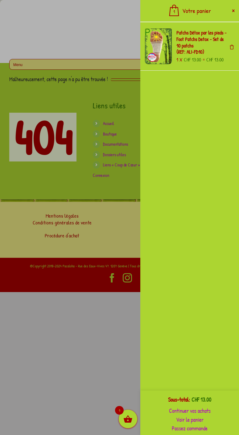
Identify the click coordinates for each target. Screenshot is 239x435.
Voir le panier (190, 419)
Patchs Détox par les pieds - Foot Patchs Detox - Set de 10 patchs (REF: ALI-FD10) (201, 42)
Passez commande (190, 428)
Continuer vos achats (190, 410)
